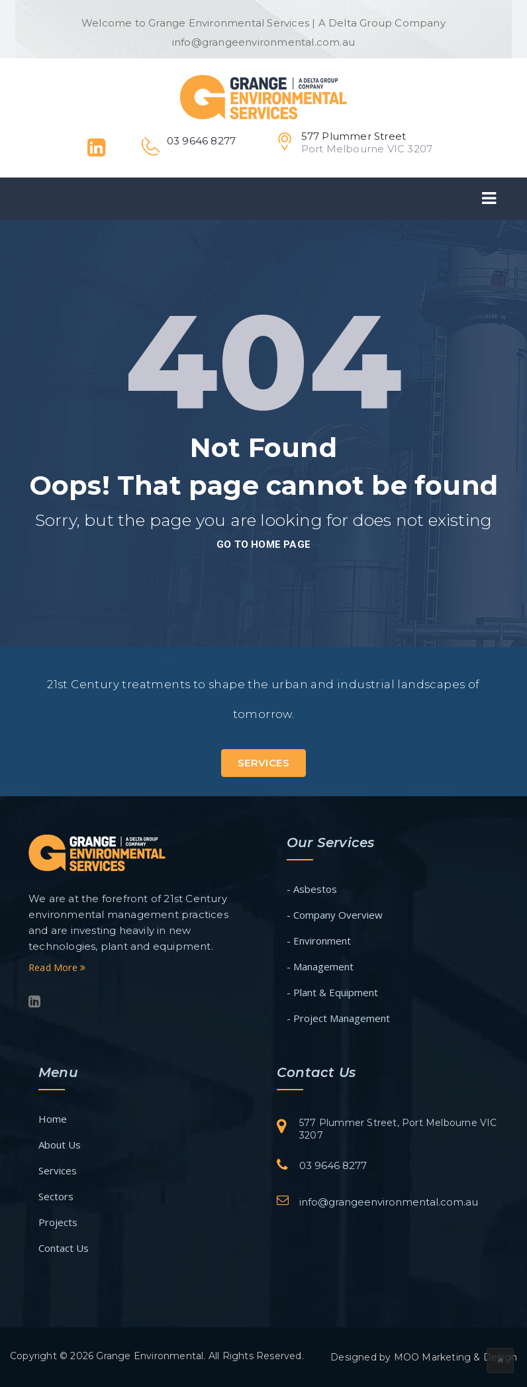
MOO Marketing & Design (455, 1357)
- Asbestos (312, 889)
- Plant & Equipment (332, 992)
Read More (56, 967)
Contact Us (63, 1248)
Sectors (55, 1196)
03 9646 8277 (333, 1165)
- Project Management (338, 1018)
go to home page (263, 544)
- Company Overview (335, 914)
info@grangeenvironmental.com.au (388, 1202)
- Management (320, 966)
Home (52, 1118)
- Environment (319, 940)
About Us (59, 1144)
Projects (57, 1222)
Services (263, 762)
